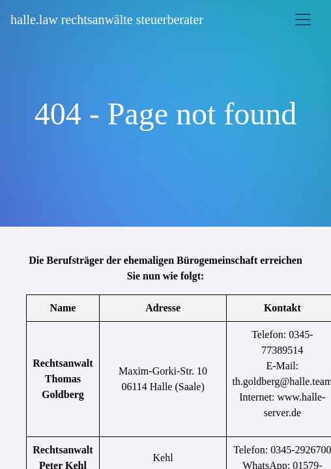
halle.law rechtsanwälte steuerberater (106, 19)
